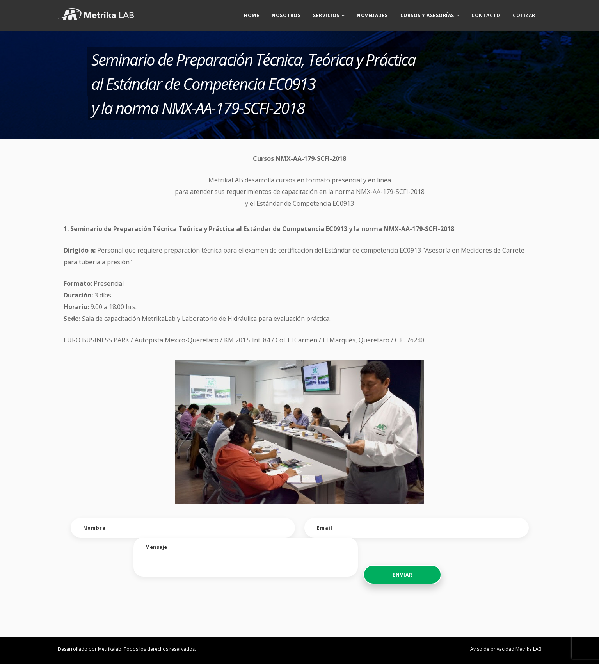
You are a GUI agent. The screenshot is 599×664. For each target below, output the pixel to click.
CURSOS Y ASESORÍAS (427, 14)
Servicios (326, 14)
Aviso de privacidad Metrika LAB (506, 649)
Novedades (372, 14)
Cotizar (524, 14)
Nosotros (286, 14)
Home (251, 14)
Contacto (485, 14)
